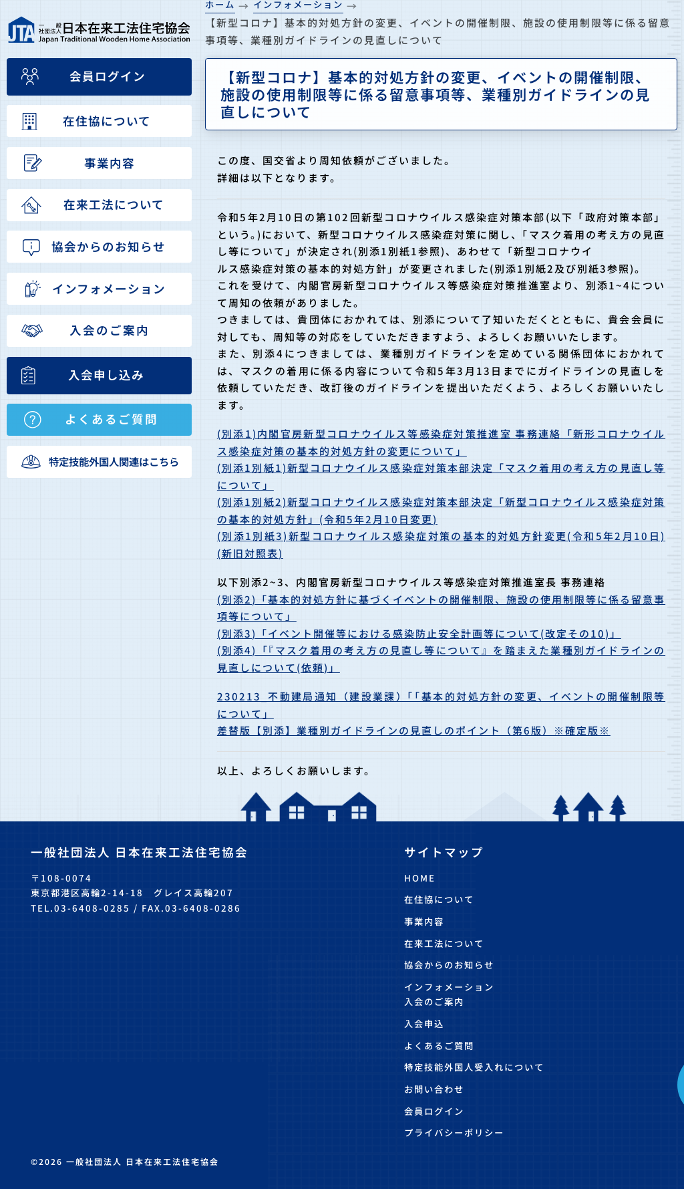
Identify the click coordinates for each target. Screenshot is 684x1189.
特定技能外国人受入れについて (474, 1067)
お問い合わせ (434, 1089)
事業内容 (424, 921)
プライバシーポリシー (454, 1132)
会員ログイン (434, 1111)
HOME (420, 878)
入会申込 (424, 1023)
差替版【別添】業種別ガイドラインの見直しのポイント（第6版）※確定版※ (414, 730)
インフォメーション (449, 986)
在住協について (439, 899)
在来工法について (444, 943)
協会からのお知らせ (449, 964)
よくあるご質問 (439, 1045)
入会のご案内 (434, 1001)
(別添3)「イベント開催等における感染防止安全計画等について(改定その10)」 (419, 633)
